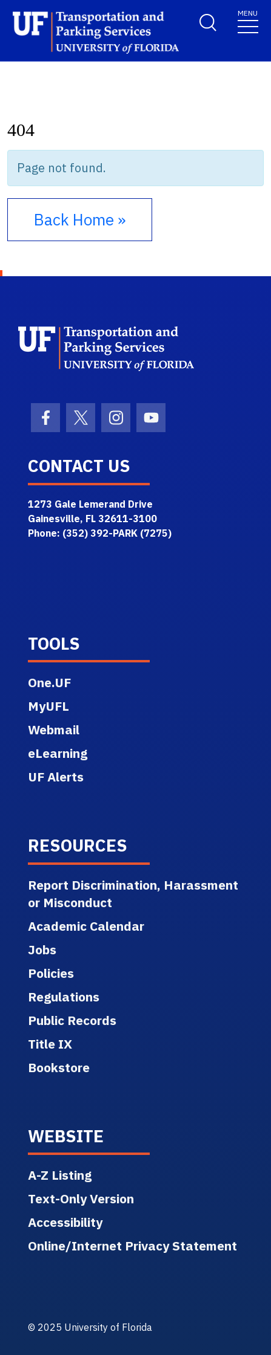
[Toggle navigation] (248, 21)
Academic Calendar (86, 925)
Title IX (50, 1043)
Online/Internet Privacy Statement (132, 1245)
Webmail (53, 729)
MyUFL (48, 705)
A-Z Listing (60, 1174)
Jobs (42, 949)
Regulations (63, 996)
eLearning (57, 753)
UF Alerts (56, 776)
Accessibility (65, 1222)
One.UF (49, 682)
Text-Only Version (81, 1198)
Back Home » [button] (79, 219)
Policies (51, 973)
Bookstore (59, 1067)
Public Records (72, 1020)
